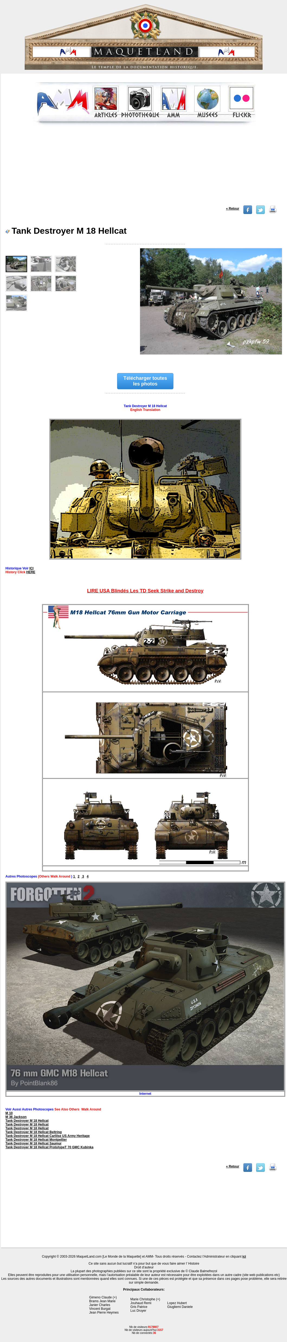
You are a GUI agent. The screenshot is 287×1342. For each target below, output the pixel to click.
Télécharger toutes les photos (145, 381)
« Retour (232, 208)
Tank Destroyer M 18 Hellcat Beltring (33, 1132)
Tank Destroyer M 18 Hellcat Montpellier (36, 1140)
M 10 (9, 1113)
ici (244, 1256)
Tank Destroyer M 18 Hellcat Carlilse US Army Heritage (47, 1136)
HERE (30, 572)
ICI (32, 568)
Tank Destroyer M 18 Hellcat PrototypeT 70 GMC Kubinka (49, 1147)
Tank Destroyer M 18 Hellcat (27, 1121)
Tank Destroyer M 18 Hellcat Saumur (33, 1143)
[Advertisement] (144, 167)
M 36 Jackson (16, 1117)
